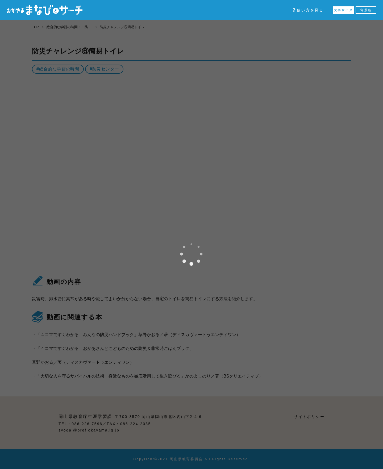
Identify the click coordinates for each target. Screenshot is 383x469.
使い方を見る (308, 10)
